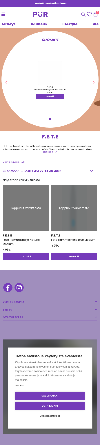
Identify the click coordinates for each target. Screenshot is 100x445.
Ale (96, 24)
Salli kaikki (49, 395)
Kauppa (15, 162)
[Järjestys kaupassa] (58, 171)
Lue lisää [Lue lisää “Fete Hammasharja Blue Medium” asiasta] (74, 256)
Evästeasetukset (50, 415)
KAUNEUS (39, 24)
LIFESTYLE (69, 24)
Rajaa (11, 170)
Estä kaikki (50, 405)
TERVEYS (8, 24)
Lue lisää (48, 151)
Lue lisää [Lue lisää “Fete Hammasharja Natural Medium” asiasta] (50, 96)
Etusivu (6, 162)
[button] (6, 82)
